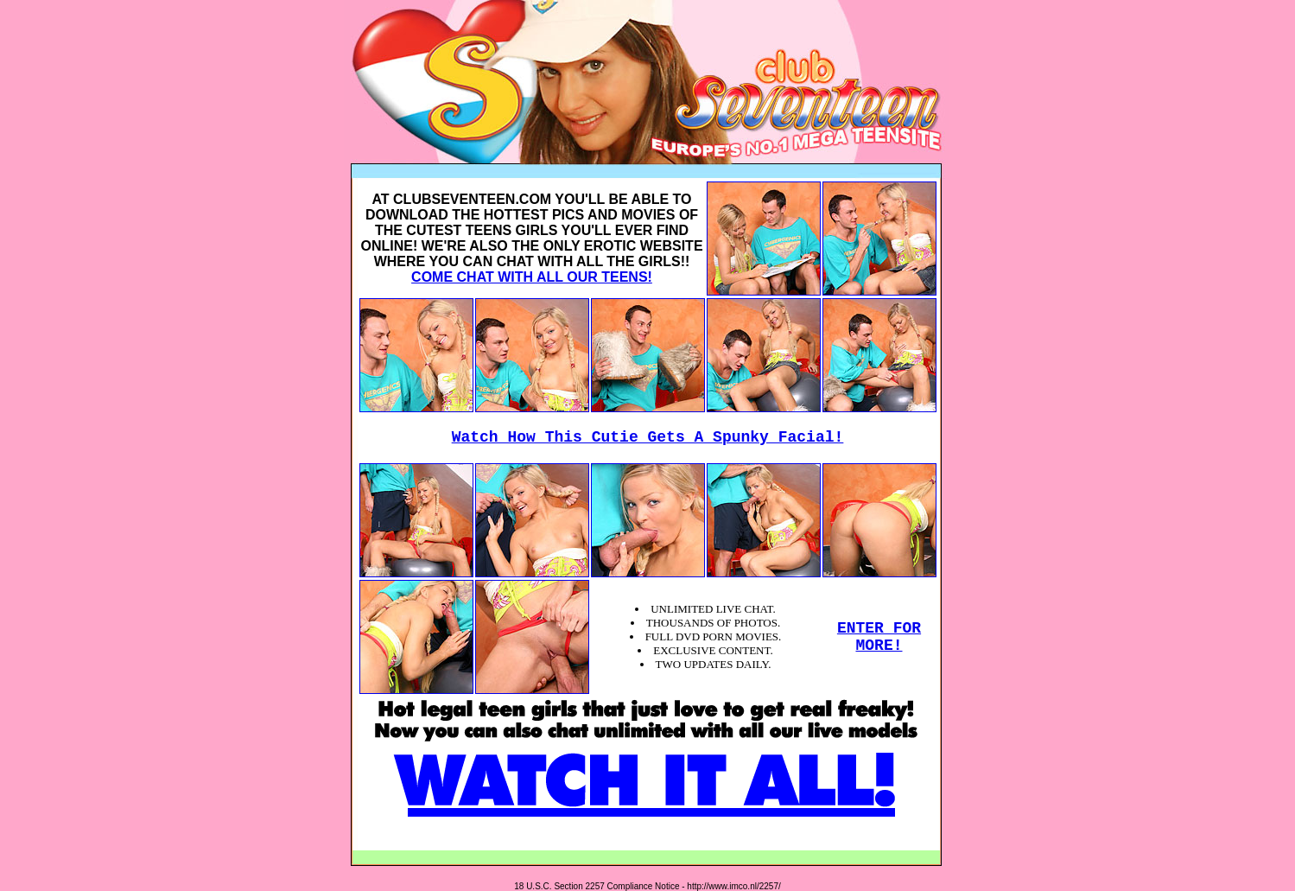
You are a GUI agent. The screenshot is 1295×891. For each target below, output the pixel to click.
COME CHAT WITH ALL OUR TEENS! (531, 277)
